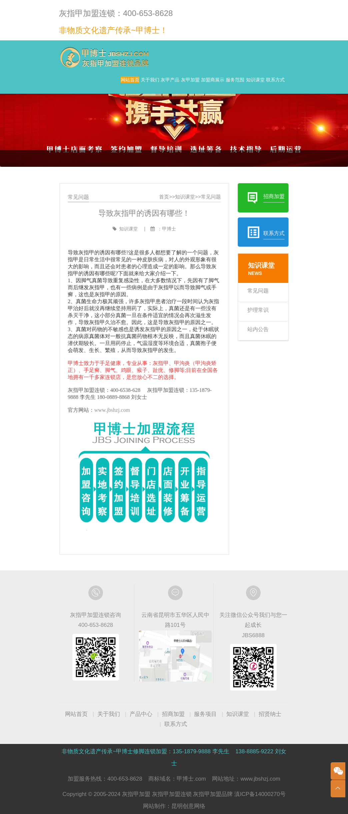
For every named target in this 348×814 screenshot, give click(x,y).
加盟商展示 (233, 83)
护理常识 (251, 314)
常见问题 (208, 210)
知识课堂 (235, 96)
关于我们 (130, 83)
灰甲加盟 (197, 83)
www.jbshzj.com (116, 407)
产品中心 (141, 714)
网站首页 (96, 83)
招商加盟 (173, 714)
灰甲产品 (163, 83)
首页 (165, 210)
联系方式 (268, 96)
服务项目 (205, 714)
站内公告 (251, 332)
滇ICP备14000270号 (260, 794)
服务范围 (268, 83)
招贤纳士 (270, 714)
